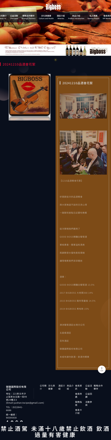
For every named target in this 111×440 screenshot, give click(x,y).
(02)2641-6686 (14, 408)
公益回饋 (88, 395)
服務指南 (78, 403)
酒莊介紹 (61, 387)
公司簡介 (43, 387)
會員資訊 (78, 387)
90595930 (11, 417)
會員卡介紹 (78, 411)
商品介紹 (70, 387)
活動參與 (88, 403)
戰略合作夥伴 (98, 387)
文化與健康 (51, 387)
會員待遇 (78, 395)
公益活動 (88, 387)
